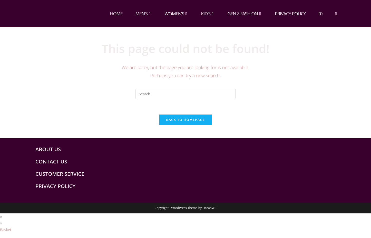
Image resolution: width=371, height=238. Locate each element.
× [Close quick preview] (1, 216)
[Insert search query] (185, 94)
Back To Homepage (185, 119)
